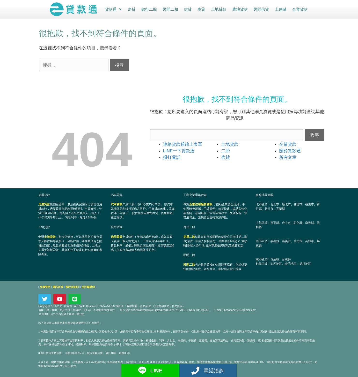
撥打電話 (172, 157)
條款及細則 (72, 286)
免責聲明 (45, 286)
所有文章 (287, 157)
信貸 (187, 9)
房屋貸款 (44, 204)
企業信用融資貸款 (200, 204)
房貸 (131, 9)
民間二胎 (170, 9)
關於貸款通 (290, 150)
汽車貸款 (117, 204)
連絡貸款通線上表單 (182, 144)
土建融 (280, 9)
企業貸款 (299, 9)
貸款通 (114, 9)
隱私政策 (57, 286)
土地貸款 (218, 9)
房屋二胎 (189, 236)
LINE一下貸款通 (179, 150)
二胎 (225, 150)
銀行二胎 (148, 9)
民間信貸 (261, 9)
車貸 (201, 9)
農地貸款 (239, 9)
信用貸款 (117, 236)
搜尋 (314, 135)
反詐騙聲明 (88, 286)
